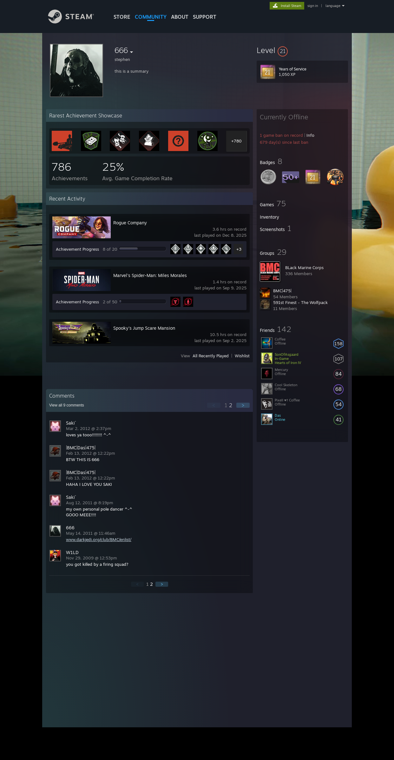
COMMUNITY (151, 17)
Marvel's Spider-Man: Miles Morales (150, 275)
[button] (302, 50)
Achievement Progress (77, 249)
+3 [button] (238, 249)
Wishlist (242, 355)
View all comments (66, 405)
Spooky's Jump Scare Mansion (144, 328)
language (332, 5)
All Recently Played (211, 355)
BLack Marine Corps (304, 267)
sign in (312, 5)
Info (310, 135)
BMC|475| (282, 290)
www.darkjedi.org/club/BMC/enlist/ (98, 539)
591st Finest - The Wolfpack (300, 302)
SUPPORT (204, 17)
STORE (122, 17)
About (179, 17)
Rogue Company (130, 222)
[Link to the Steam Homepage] (76, 21)
